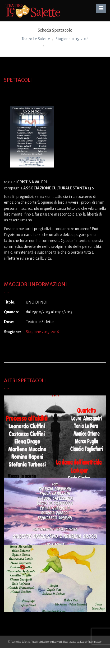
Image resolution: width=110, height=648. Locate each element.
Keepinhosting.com (91, 641)
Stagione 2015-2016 (42, 332)
